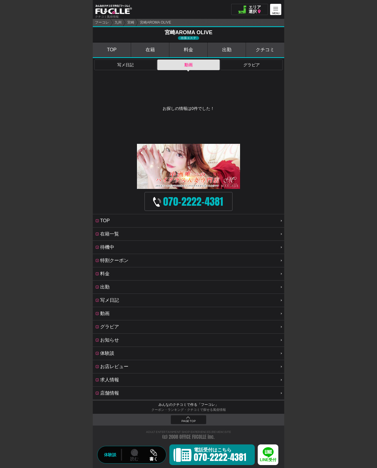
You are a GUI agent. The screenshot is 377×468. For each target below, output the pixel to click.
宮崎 (130, 22)
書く (153, 459)
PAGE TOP (188, 421)
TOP (112, 49)
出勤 (227, 49)
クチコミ (265, 49)
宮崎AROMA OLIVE (155, 22)
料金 (188, 49)
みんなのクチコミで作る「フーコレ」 (188, 405)
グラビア (251, 64)
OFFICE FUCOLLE (192, 437)
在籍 (150, 49)
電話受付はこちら (220, 455)
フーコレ (102, 22)
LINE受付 (268, 460)
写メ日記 (125, 64)
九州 (118, 22)
